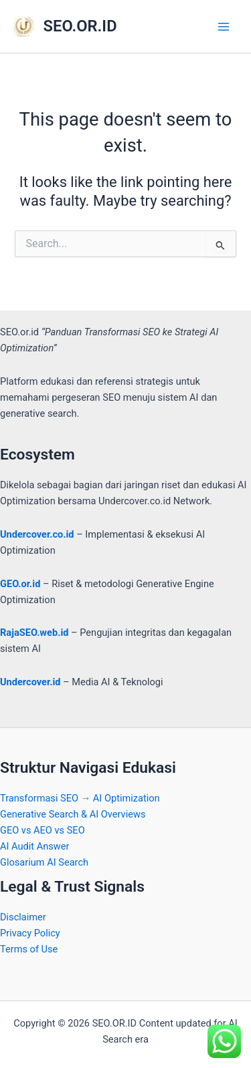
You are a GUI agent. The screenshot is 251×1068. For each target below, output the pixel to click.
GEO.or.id (20, 584)
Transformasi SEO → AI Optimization (80, 798)
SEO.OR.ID (80, 26)
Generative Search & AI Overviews (72, 814)
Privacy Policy (30, 933)
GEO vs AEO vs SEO (42, 830)
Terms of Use (29, 949)
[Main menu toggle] (224, 27)
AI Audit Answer (34, 846)
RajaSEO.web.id (34, 633)
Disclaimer (23, 917)
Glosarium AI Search (44, 862)
